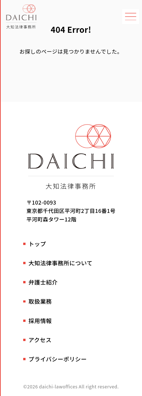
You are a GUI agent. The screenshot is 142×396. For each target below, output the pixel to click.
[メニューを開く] (130, 16)
